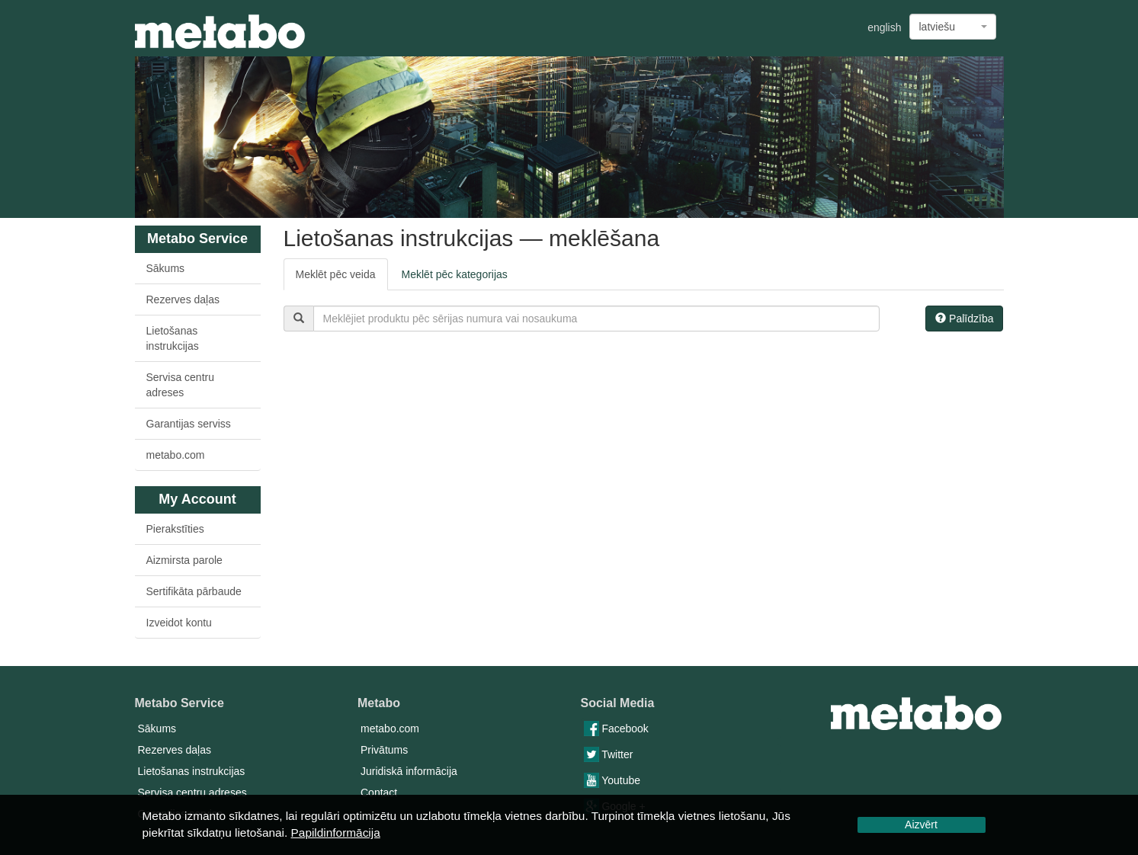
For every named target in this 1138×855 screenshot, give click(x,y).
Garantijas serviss (188, 424)
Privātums (384, 750)
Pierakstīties (175, 529)
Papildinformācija (335, 832)
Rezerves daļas (183, 299)
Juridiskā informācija (409, 771)
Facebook (616, 728)
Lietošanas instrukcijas (172, 338)
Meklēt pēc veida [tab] (336, 274)
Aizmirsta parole (184, 560)
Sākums (165, 268)
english (884, 27)
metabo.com (175, 455)
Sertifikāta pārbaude (194, 591)
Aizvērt (921, 824)
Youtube (612, 780)
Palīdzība (964, 318)
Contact (379, 792)
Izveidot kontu (179, 622)
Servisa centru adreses (180, 385)
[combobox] (952, 27)
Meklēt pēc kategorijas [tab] (455, 274)
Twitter (608, 754)
